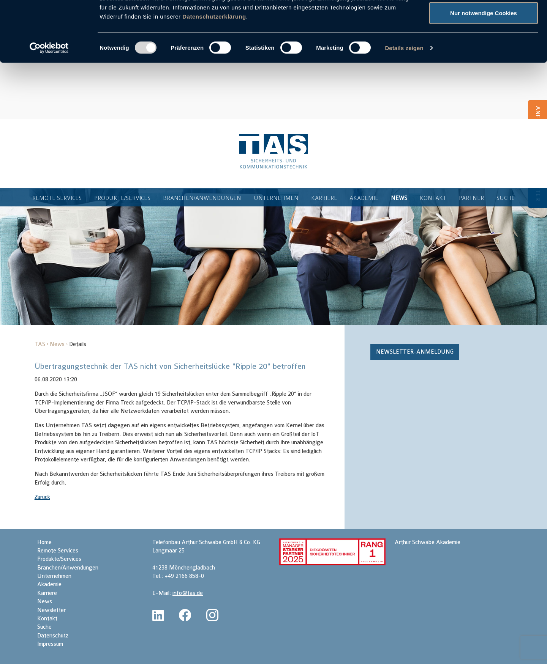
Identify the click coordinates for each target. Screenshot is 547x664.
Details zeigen (404, 104)
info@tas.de (187, 594)
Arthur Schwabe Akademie (427, 543)
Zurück (42, 498)
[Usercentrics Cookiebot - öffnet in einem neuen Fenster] (49, 104)
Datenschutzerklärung (214, 73)
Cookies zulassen (483, 20)
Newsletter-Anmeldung (415, 352)
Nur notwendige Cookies (483, 69)
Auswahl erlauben (483, 45)
